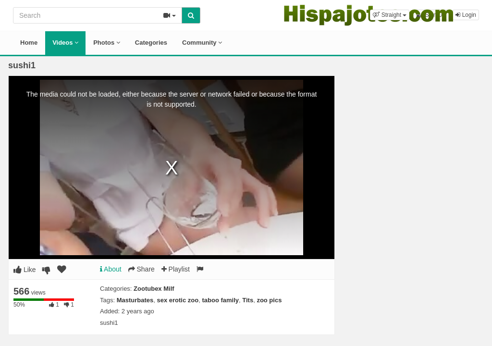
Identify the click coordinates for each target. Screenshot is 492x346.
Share (141, 269)
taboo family (220, 300)
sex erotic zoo (178, 300)
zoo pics (269, 300)
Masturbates (135, 300)
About (111, 269)
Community (202, 42)
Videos (65, 42)
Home (28, 42)
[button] (389, 15)
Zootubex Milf (154, 288)
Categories (151, 42)
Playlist (175, 269)
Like (24, 269)
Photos (106, 42)
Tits (247, 300)
